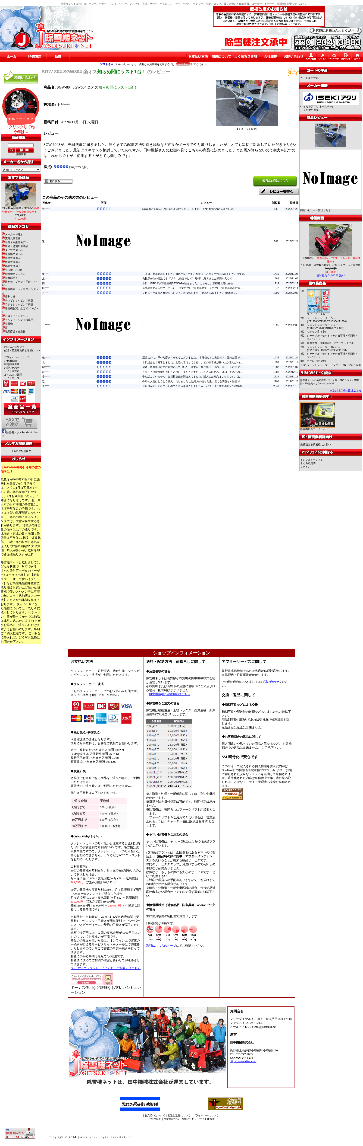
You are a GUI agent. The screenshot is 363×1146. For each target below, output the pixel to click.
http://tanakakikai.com (243, 1061)
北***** (46, 362)
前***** (46, 371)
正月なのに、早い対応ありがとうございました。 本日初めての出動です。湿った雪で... (192, 357)
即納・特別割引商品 (15, 246)
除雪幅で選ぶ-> (12, 254)
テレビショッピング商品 (17, 300)
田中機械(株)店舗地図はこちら (169, 694)
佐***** (46, 357)
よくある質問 (308, 463)
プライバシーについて (17, 357)
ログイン (305, 466)
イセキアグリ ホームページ (319, 106)
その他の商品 (311, 110)
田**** (45, 288)
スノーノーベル (316, 314)
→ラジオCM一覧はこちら (345, 390)
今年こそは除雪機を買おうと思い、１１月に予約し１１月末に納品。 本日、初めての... (192, 371)
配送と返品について (179, 1115)
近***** (46, 381)
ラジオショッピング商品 (17, 304)
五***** (46, 292)
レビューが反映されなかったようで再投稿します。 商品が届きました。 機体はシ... (190, 292)
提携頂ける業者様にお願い (315, 444)
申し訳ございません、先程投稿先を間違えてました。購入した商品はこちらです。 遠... (192, 376)
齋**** (45, 273)
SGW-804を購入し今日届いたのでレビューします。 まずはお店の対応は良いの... (188, 208)
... (143, 241)
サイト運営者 (11, 371)
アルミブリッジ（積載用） (19, 319)
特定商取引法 (11, 364)
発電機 (7, 323)
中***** (46, 208)
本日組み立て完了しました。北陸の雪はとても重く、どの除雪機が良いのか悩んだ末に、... (194, 362)
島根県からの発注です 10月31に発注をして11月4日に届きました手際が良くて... (188, 278)
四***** (46, 283)
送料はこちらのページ (161, 945)
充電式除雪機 (11, 238)
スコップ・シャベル (15, 315)
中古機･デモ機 (12, 269)
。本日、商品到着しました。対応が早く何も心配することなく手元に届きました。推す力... (194, 273)
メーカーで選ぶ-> (13, 234)
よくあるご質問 (13, 374)
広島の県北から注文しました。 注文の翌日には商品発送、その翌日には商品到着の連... (192, 288)
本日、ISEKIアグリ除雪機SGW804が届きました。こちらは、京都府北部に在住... (188, 283)
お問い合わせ (11, 367)
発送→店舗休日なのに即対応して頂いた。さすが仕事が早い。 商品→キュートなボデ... (192, 367)
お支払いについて (14, 346)
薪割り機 (8, 296)
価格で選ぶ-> (11, 258)
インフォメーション (311, 459)
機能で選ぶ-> (11, 262)
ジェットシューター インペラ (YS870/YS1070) (334, 365)
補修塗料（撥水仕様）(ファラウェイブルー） (333, 343)
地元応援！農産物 (13, 331)
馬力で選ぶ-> (11, 266)
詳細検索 (21, 154)
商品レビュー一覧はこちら (315, 210)
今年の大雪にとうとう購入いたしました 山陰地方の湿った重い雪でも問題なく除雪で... (192, 381)
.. (301, 148)
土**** (45, 386)
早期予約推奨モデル (15, 242)
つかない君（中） (317, 361)
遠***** (46, 241)
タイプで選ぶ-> (12, 250)
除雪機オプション (13, 273)
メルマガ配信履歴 (21, 451)
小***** (46, 376)
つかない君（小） (317, 331)
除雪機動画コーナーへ (317, 428)
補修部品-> (10, 277)
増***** (46, 367)
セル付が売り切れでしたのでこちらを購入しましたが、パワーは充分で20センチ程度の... (193, 386)
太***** (46, 278)
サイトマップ (11, 378)
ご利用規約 (10, 360)
